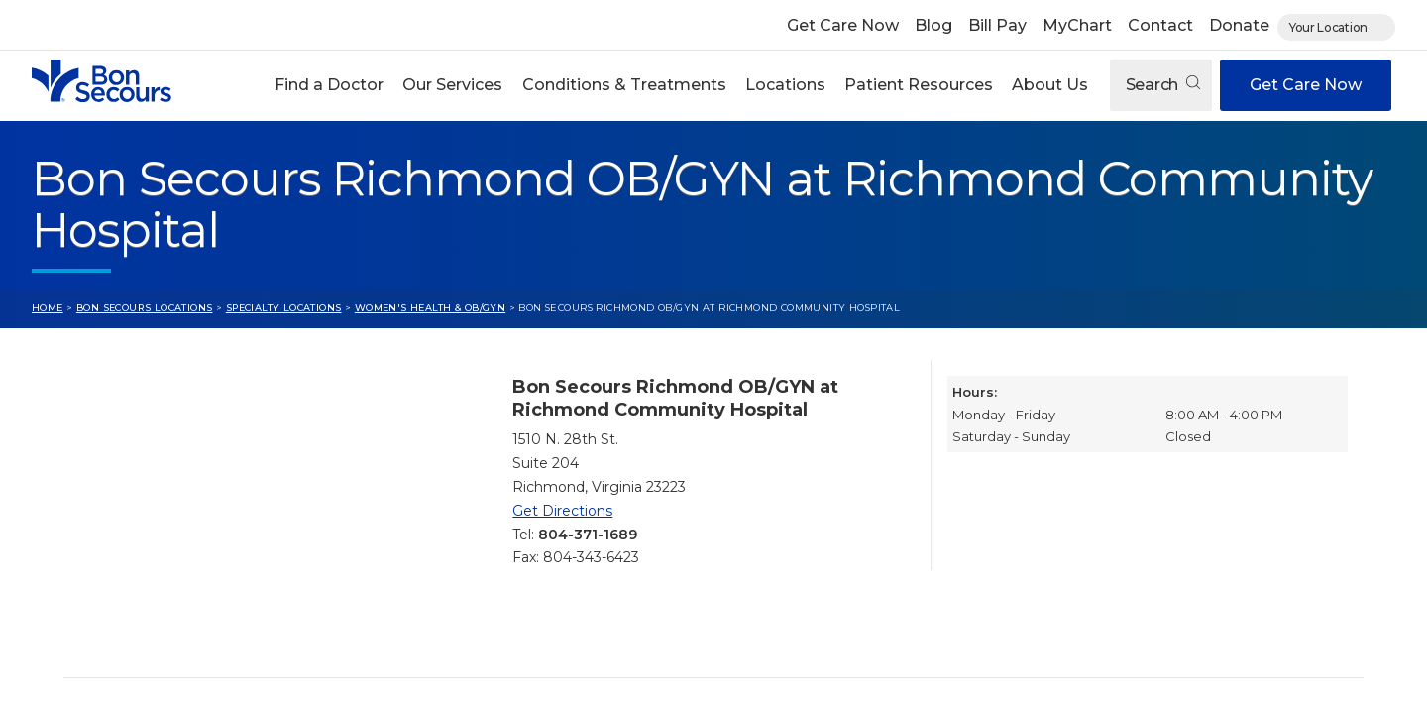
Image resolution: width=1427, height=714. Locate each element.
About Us (1050, 84)
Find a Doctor (329, 84)
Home (47, 307)
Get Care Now (843, 25)
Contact (1160, 25)
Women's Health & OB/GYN (430, 307)
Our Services (452, 84)
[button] (329, 85)
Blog (933, 25)
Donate (1239, 25)
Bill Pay (997, 25)
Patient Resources (918, 84)
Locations (785, 84)
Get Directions (562, 511)
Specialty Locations (284, 307)
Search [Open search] (1163, 84)
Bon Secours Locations (144, 307)
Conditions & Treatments (624, 84)
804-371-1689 (587, 534)
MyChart (1077, 25)
